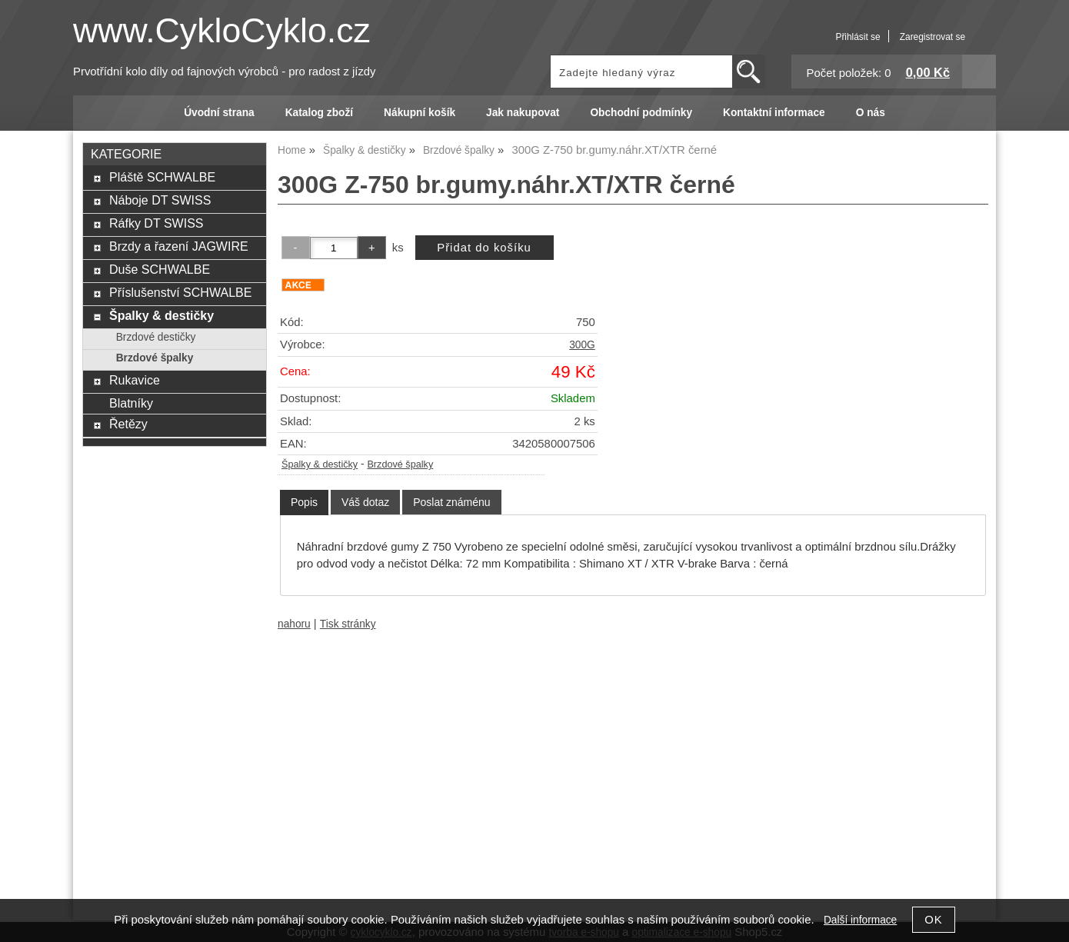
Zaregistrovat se (932, 37)
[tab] (304, 502)
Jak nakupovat (522, 112)
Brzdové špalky (400, 464)
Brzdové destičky (156, 337)
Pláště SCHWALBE (162, 177)
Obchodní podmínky (641, 112)
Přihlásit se (857, 37)
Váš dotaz (365, 502)
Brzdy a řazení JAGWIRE (178, 246)
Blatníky (131, 403)
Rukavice (134, 380)
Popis (304, 502)
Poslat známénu (451, 502)
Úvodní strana (219, 112)
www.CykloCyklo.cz (222, 30)
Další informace (860, 920)
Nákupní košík (419, 112)
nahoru (294, 624)
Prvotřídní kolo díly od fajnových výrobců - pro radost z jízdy (224, 71)
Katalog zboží (319, 112)
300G (582, 345)
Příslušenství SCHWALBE (180, 292)
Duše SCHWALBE (159, 269)
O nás (870, 112)
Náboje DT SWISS (160, 200)
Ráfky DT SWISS (156, 223)
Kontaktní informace (774, 112)
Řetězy (128, 424)
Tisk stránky (348, 624)
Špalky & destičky (319, 464)
